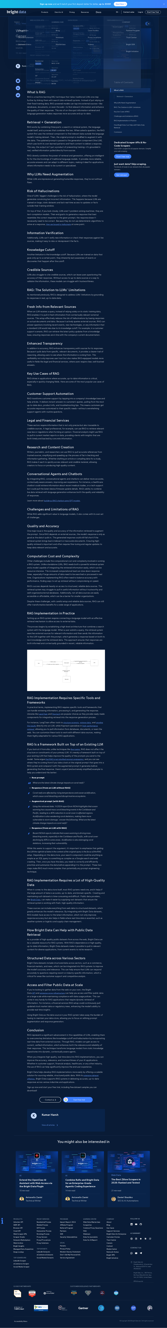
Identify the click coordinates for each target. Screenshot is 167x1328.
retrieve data (87, 722)
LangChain (43, 714)
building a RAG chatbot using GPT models (63, 500)
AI (20, 1175)
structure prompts (71, 722)
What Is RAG (119, 90)
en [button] (118, 12)
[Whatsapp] (131, 1253)
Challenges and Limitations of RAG (126, 116)
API (33, 993)
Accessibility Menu (20, 1321)
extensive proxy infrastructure (53, 993)
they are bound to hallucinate (59, 224)
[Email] (136, 1253)
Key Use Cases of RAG (122, 112)
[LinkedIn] (131, 1224)
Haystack (57, 714)
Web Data (27, 23)
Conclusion (118, 132)
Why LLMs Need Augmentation (125, 103)
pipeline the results (39, 726)
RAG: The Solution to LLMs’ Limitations (127, 107)
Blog (18, 23)
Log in (140, 12)
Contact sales (128, 12)
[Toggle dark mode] (148, 23)
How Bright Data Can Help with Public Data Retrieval (129, 126)
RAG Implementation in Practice (125, 120)
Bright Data (36, 899)
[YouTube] (136, 1224)
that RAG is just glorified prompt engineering (65, 759)
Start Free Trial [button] (153, 12)
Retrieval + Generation (125, 96)
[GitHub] (140, 1224)
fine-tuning (76, 749)
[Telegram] (140, 1253)
